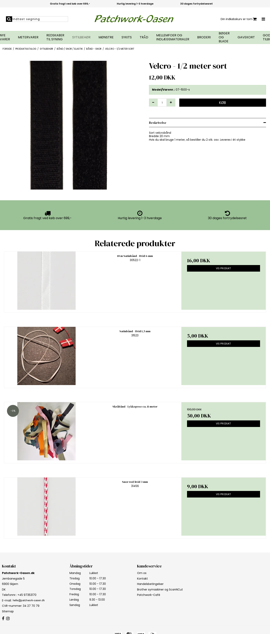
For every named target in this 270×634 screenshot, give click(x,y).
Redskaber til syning (55, 37)
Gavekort (246, 37)
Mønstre (106, 37)
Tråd (144, 37)
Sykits (127, 37)
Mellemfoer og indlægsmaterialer (172, 37)
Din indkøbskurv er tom (239, 19)
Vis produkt (223, 268)
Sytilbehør (81, 37)
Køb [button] (222, 102)
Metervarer (28, 37)
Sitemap (8, 611)
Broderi (204, 37)
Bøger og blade (224, 37)
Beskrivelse (157, 122)
